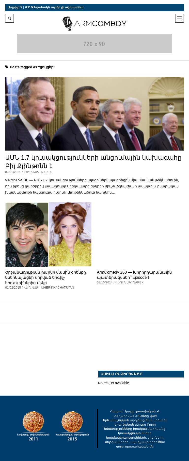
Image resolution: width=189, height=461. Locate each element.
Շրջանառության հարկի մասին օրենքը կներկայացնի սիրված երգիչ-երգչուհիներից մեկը (45, 277)
